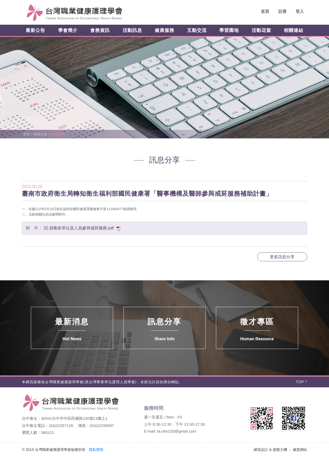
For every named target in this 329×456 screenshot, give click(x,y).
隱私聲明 (96, 450)
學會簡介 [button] (68, 30)
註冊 (282, 11)
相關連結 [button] (293, 30)
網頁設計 (261, 450)
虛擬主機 (280, 450)
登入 (300, 11)
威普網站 (300, 450)
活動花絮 (261, 30)
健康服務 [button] (164, 30)
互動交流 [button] (197, 30)
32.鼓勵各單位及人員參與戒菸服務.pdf (82, 228)
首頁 (265, 11)
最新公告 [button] (35, 30)
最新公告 (40, 134)
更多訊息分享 (282, 257)
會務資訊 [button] (100, 30)
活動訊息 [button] (132, 30)
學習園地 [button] (229, 30)
